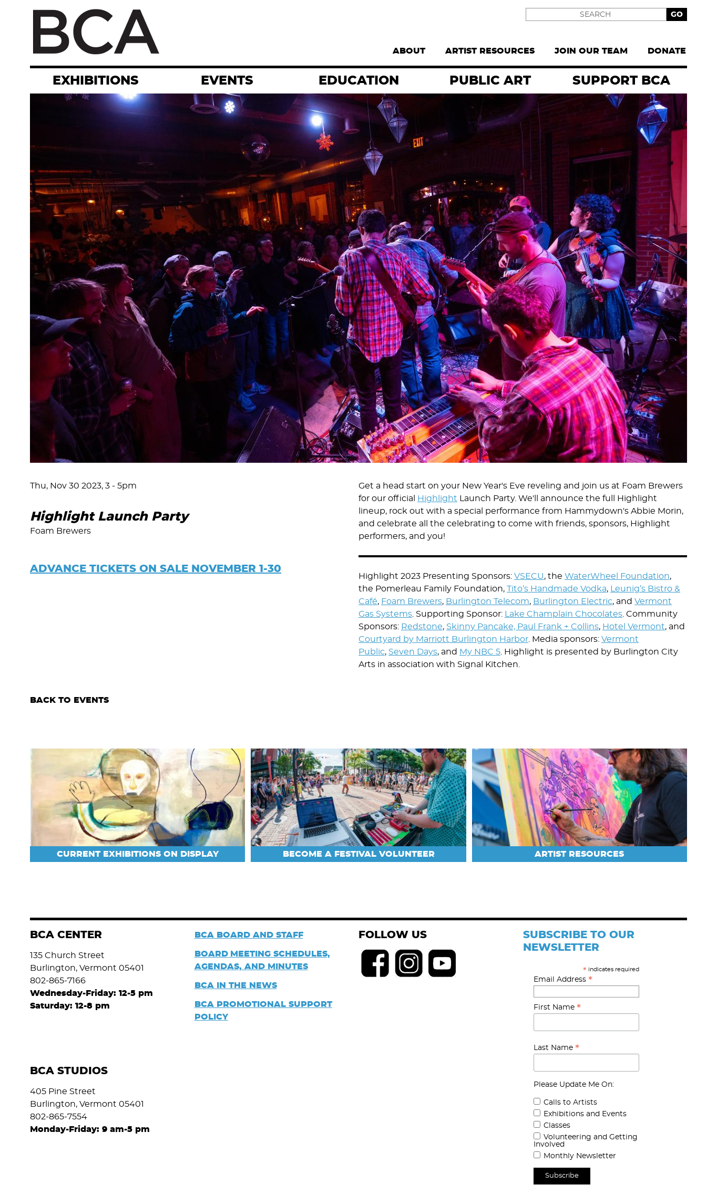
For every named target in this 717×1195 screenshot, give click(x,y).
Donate (667, 51)
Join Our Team (591, 51)
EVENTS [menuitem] (227, 81)
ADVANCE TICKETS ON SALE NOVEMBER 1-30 (155, 569)
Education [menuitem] (359, 81)
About (409, 51)
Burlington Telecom (487, 601)
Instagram (409, 963)
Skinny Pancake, (481, 626)
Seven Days (412, 652)
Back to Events (69, 700)
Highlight (437, 498)
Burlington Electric (572, 601)
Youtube (442, 963)
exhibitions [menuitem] (96, 81)
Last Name (556, 1048)
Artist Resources (490, 51)
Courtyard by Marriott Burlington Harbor (443, 639)
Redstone (422, 626)
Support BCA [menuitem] (621, 81)
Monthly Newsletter (580, 1156)
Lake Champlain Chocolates (563, 614)
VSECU (529, 576)
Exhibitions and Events (585, 1114)
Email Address (563, 979)
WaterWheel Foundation (617, 576)
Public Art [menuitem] (490, 81)
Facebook (375, 963)
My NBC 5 (479, 652)
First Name (557, 1007)
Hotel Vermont (633, 626)
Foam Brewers (411, 601)
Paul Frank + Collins (558, 626)
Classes (557, 1125)
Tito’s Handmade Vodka (557, 589)
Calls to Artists (570, 1102)
